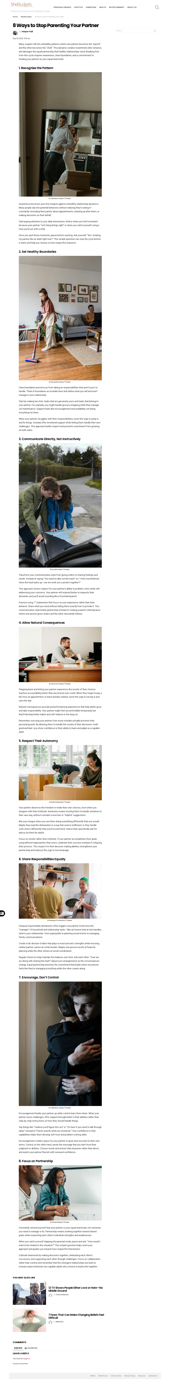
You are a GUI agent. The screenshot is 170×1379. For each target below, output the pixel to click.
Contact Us (152, 1376)
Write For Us (103, 1376)
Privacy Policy (129, 1376)
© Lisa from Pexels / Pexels (59, 684)
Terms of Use (116, 1376)
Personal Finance (62, 7)
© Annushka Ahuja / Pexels (59, 382)
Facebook (32, 1348)
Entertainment (116, 7)
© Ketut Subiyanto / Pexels (59, 802)
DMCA (93, 1376)
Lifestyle (78, 7)
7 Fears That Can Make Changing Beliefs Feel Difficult (76, 1316)
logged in (26, 1359)
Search (154, 31)
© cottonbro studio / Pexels (60, 198)
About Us (132, 7)
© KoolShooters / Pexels (59, 569)
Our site (18, 1348)
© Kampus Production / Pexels (59, 920)
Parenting (91, 7)
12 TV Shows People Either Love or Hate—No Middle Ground (76, 1289)
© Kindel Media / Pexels (59, 1222)
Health (102, 7)
